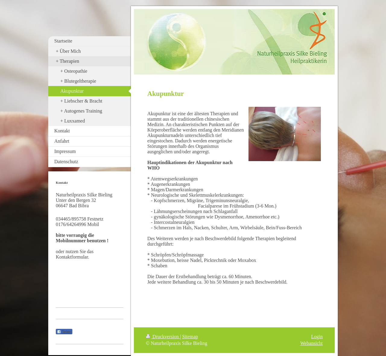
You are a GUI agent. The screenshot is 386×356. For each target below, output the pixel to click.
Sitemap (190, 336)
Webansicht (311, 343)
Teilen (64, 332)
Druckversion (163, 336)
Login (317, 336)
